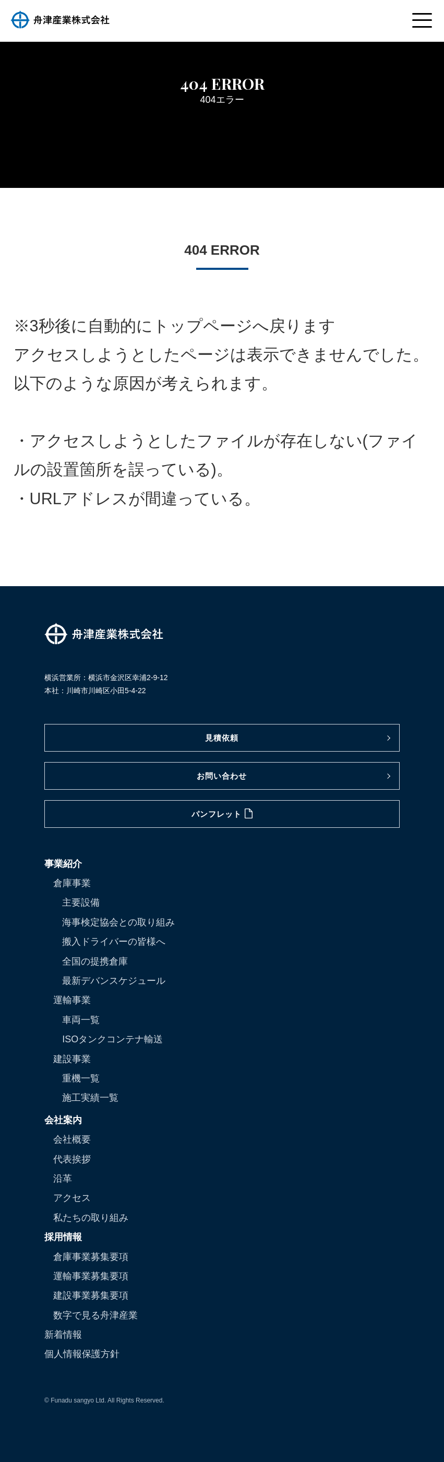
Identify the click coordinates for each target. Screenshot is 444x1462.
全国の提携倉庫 (95, 961)
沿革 (62, 1178)
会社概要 (72, 1139)
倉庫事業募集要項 (90, 1257)
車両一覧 (81, 1020)
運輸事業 (72, 1000)
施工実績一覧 (90, 1097)
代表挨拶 (72, 1159)
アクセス (72, 1198)
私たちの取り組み (90, 1218)
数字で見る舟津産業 (95, 1315)
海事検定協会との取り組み (118, 922)
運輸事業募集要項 (90, 1276)
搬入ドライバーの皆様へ (113, 941)
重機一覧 (81, 1078)
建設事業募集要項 (90, 1295)
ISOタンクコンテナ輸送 (112, 1039)
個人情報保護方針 (81, 1354)
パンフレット (222, 813)
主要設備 (81, 902)
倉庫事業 (72, 883)
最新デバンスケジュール (113, 981)
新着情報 (63, 1334)
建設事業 (72, 1059)
